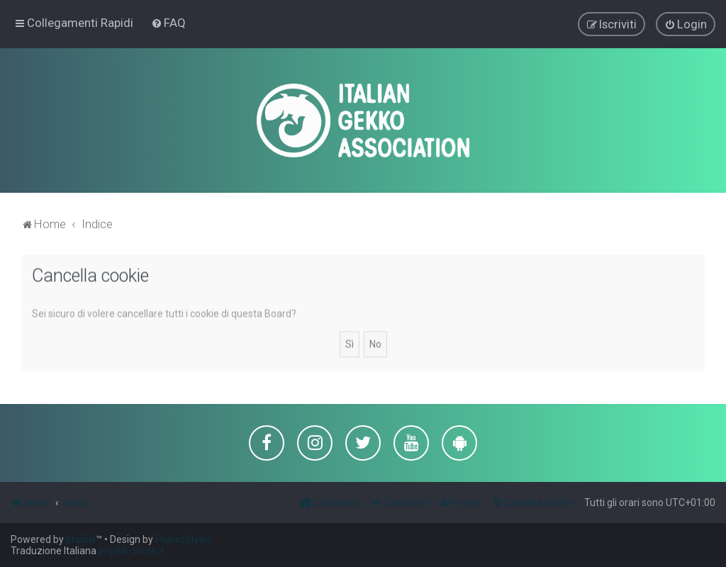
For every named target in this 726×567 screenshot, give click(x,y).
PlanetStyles (183, 539)
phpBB (81, 539)
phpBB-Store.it (131, 550)
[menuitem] (168, 22)
